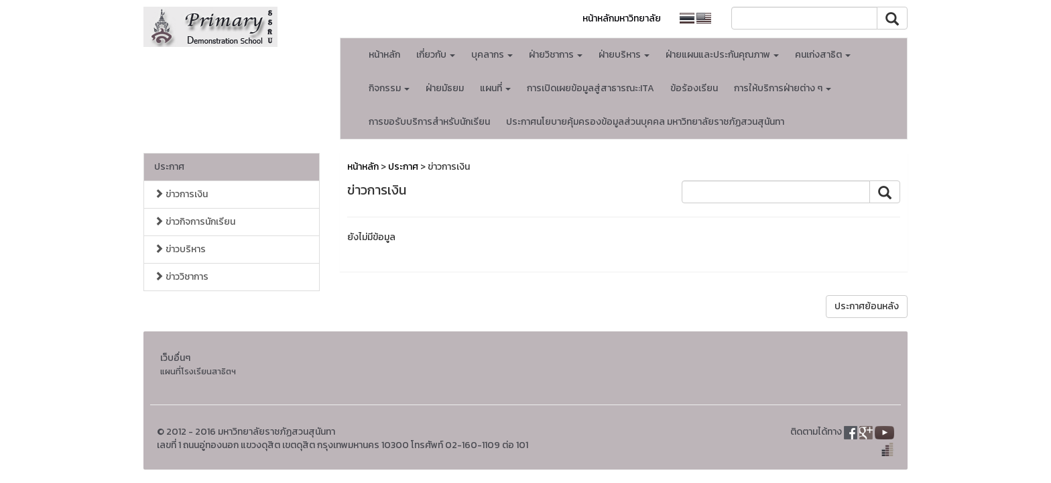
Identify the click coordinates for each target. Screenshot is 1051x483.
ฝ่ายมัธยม (445, 88)
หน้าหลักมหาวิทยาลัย (621, 18)
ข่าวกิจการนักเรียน (194, 222)
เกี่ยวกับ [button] (435, 55)
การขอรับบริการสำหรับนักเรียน (429, 122)
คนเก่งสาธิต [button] (823, 55)
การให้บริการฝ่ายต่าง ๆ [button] (782, 88)
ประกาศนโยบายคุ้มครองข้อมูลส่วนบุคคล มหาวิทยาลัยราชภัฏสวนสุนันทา (645, 122)
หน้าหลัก (384, 55)
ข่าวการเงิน (181, 194)
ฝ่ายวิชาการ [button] (555, 55)
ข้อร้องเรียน (694, 88)
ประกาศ (169, 167)
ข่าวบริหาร (180, 249)
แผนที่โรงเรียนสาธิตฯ (198, 371)
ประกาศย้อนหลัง (866, 306)
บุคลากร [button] (492, 55)
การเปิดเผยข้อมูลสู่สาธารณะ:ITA (590, 88)
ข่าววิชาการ (181, 277)
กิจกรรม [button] (389, 88)
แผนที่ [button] (495, 88)
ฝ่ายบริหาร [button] (624, 55)
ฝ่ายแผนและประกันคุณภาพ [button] (722, 55)
